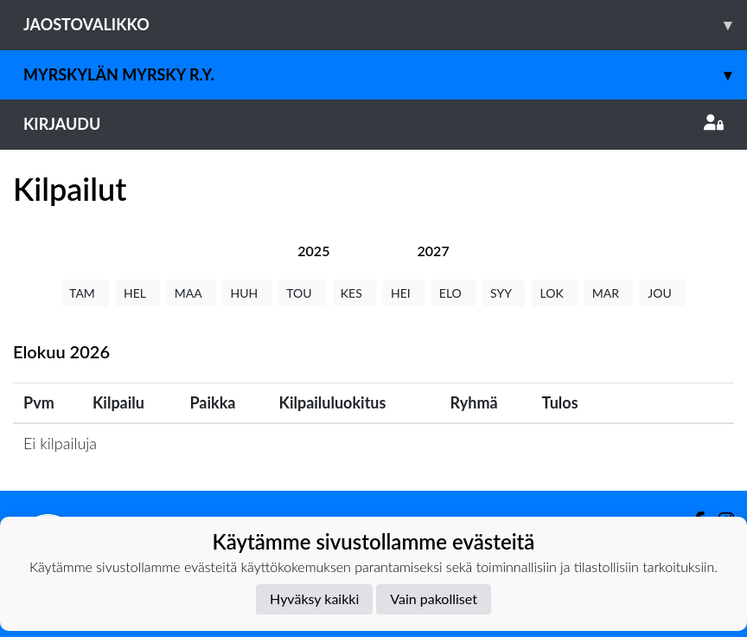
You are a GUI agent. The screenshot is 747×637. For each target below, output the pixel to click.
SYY (503, 293)
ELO (453, 293)
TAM (85, 293)
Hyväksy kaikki (314, 598)
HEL (138, 293)
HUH (247, 293)
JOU (663, 293)
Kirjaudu (373, 123)
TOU (302, 293)
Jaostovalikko (385, 24)
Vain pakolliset (433, 598)
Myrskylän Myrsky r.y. (385, 75)
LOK (554, 293)
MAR (608, 293)
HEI (404, 293)
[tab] (313, 250)
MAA (191, 293)
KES (354, 293)
